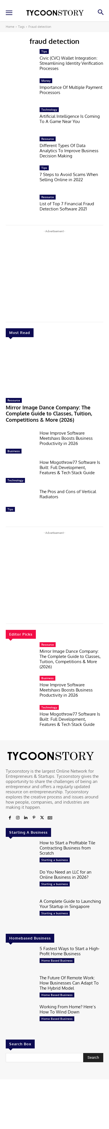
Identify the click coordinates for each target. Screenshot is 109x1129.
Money (45, 81)
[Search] (93, 1057)
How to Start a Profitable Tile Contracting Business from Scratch (67, 848)
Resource (13, 400)
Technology (15, 480)
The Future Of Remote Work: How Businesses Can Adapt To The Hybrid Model (69, 983)
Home (10, 27)
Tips (10, 509)
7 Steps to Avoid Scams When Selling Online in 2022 (69, 177)
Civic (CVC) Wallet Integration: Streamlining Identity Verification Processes (71, 63)
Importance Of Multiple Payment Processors (71, 90)
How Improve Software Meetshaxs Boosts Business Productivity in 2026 (66, 438)
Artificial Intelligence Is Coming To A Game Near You (70, 119)
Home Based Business (57, 960)
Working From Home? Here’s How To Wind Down (68, 1009)
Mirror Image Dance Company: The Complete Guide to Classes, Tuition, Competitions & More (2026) (49, 413)
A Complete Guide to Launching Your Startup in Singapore (70, 903)
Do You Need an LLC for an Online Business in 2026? (66, 874)
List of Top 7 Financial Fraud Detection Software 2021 (67, 206)
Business (13, 451)
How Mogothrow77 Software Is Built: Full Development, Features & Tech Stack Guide (70, 467)
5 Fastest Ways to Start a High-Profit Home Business (70, 951)
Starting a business (54, 860)
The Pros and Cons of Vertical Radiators (68, 494)
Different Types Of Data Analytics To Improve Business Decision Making (69, 151)
